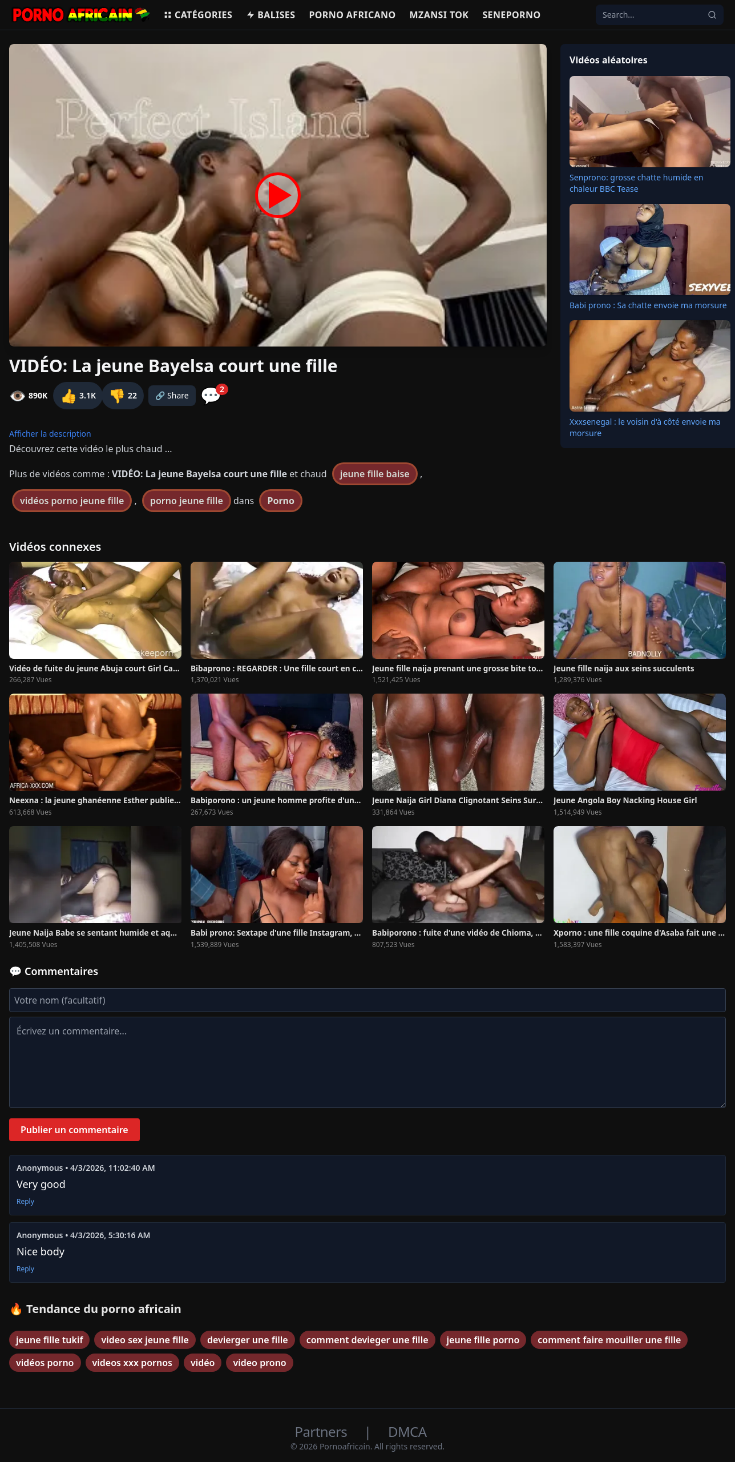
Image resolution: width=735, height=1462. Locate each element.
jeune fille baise (375, 474)
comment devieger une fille (367, 1340)
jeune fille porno (483, 1340)
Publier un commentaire (74, 1129)
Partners (322, 1431)
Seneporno (511, 15)
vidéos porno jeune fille (72, 500)
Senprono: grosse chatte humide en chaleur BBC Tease (636, 183)
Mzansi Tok (439, 15)
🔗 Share (172, 395)
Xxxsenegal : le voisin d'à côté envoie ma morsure (645, 427)
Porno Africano (352, 15)
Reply (25, 1201)
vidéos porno (45, 1362)
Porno (280, 500)
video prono (259, 1362)
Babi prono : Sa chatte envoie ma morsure (648, 305)
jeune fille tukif (49, 1340)
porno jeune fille (186, 500)
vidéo (203, 1362)
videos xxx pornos (132, 1362)
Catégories (197, 15)
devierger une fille (247, 1340)
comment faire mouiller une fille (609, 1340)
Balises (270, 15)
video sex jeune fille (144, 1340)
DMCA (407, 1431)
